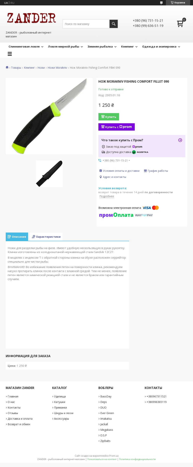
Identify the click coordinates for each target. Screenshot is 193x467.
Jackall (104, 424)
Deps (103, 402)
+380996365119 (157, 402)
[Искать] (113, 24)
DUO (103, 407)
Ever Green (107, 413)
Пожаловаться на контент (102, 459)
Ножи (41, 67)
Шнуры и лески (63, 413)
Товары (16, 67)
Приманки (60, 407)
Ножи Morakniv (57, 67)
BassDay (105, 396)
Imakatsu (106, 418)
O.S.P (103, 435)
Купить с (118, 127)
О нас (11, 402)
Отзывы (13, 413)
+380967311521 (157, 396)
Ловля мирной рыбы (63, 46)
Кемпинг (127, 46)
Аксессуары (61, 418)
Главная (13, 396)
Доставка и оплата (20, 418)
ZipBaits (105, 441)
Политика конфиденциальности (137, 459)
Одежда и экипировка (159, 46)
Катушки (59, 402)
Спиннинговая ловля (24, 46)
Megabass (106, 430)
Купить (110, 117)
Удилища (60, 396)
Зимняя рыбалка (100, 46)
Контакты (14, 407)
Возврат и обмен (19, 424)
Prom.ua (113, 455)
